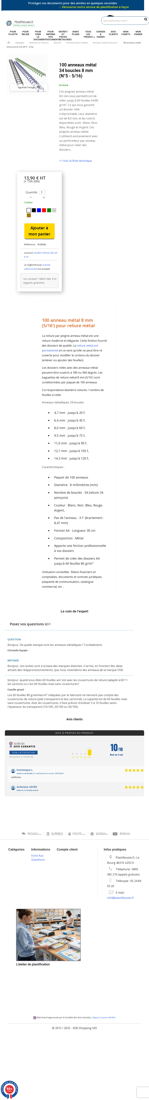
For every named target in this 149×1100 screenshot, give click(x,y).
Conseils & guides (100, 33)
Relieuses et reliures (39, 42)
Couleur (28, 202)
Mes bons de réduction (74, 887)
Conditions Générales (41, 898)
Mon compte (125, 33)
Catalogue (19, 42)
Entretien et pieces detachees (63, 33)
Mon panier (138, 33)
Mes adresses (68, 873)
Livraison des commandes (42, 959)
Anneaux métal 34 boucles (105, 42)
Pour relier (25, 33)
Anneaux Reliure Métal (77, 42)
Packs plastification (42, 949)
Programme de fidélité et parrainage (42, 1001)
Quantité (31, 192)
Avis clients (113, 33)
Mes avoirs (66, 867)
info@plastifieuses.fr (120, 898)
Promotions (41, 858)
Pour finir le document (38, 33)
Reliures (57, 42)
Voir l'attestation (23, 752)
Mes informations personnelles (71, 880)
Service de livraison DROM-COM (42, 1015)
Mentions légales (40, 888)
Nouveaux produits (40, 867)
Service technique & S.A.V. (41, 986)
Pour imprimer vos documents (50, 33)
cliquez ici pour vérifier (103, 1079)
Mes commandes (70, 862)
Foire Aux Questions (38, 1030)
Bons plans (75, 33)
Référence (29, 244)
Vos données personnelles (42, 924)
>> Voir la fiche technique (75, 161)
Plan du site (41, 1025)
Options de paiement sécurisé (41, 972)
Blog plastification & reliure (42, 936)
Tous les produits (88, 33)
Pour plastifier (13, 33)
